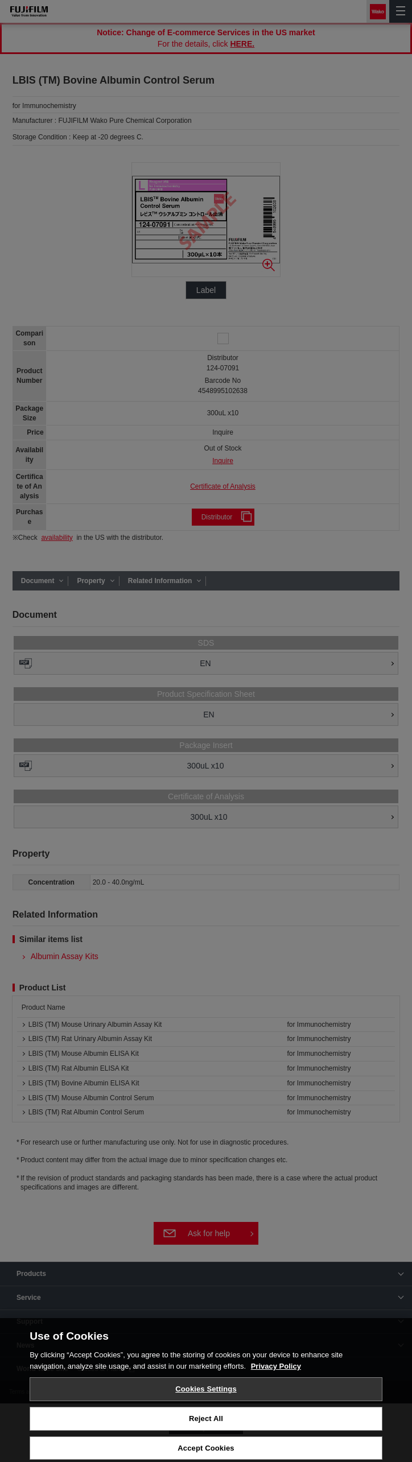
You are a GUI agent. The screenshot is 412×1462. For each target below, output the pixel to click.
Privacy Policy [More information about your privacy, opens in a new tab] (276, 1372)
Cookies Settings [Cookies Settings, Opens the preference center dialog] (206, 1395)
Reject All (206, 1424)
